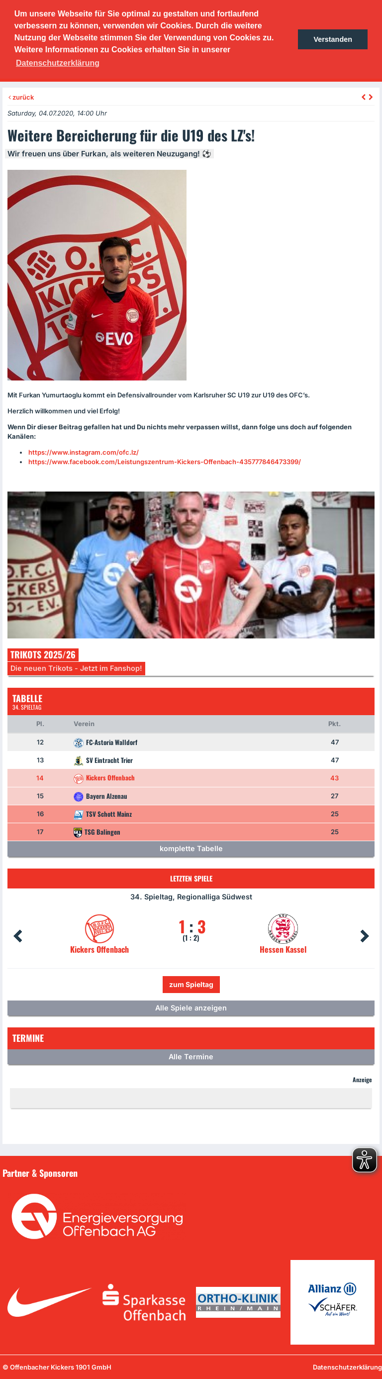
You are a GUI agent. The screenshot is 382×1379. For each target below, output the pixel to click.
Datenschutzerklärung (347, 1367)
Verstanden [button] (332, 39)
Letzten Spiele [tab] (191, 878)
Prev (17, 936)
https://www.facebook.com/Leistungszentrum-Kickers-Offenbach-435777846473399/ (164, 462)
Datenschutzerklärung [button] (57, 63)
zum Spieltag (191, 984)
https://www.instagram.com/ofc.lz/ (83, 452)
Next (365, 936)
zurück (21, 97)
